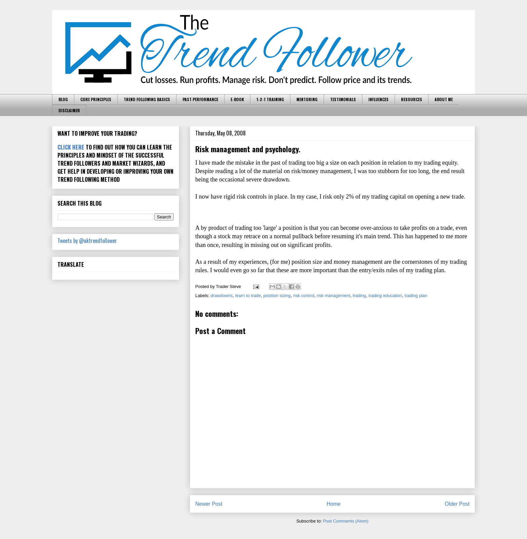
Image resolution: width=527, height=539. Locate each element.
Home (334, 504)
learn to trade (248, 295)
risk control (303, 295)
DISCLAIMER (69, 110)
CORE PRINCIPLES (95, 99)
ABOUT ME (444, 99)
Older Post (457, 504)
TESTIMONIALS (343, 99)
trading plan (415, 295)
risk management (333, 295)
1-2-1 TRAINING (270, 99)
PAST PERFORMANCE (200, 99)
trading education (385, 295)
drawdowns (222, 295)
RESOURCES (411, 99)
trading (359, 295)
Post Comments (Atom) (345, 521)
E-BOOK (237, 99)
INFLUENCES (378, 99)
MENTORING (307, 99)
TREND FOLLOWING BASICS (147, 99)
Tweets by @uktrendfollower (87, 241)
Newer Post (208, 504)
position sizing (277, 295)
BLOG (63, 99)
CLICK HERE (70, 147)
